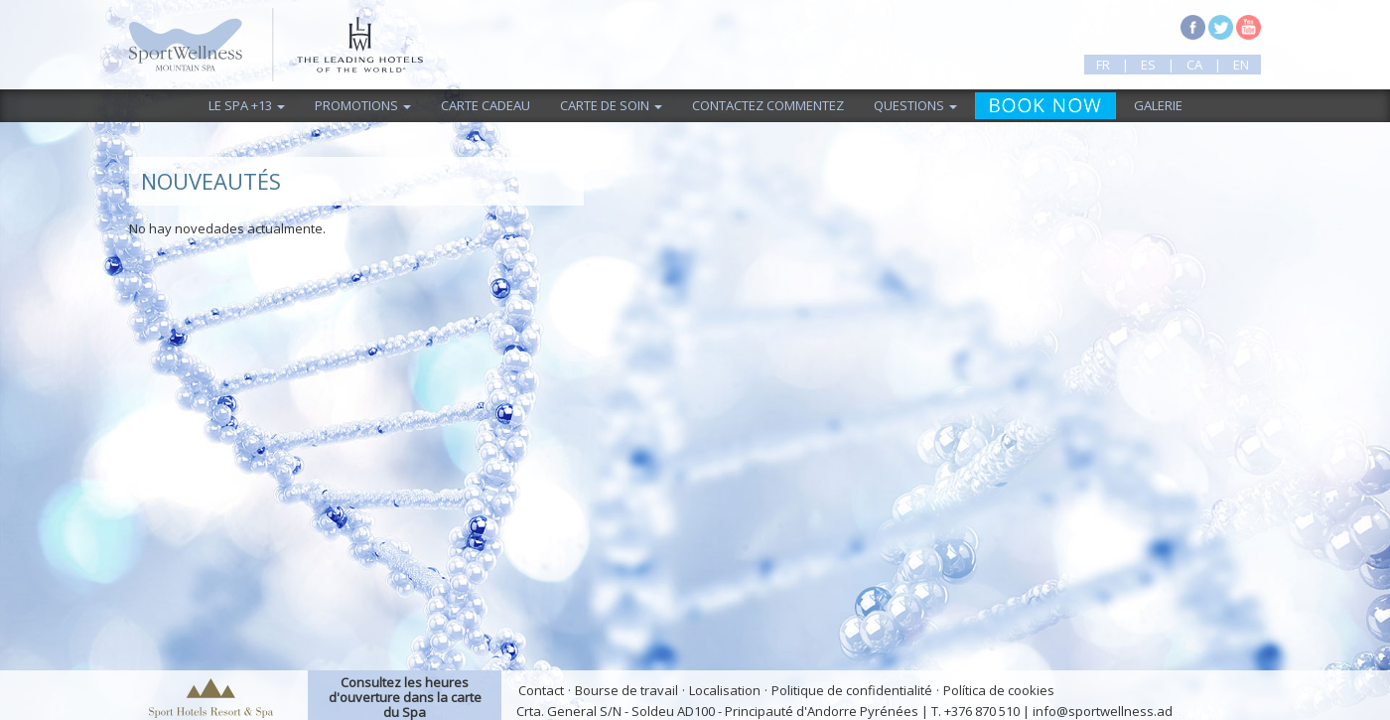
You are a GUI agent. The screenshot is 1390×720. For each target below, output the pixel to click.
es (1148, 64)
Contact (541, 690)
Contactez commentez (768, 105)
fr (1103, 64)
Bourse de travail (626, 690)
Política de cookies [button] (998, 690)
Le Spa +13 (246, 105)
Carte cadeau (485, 105)
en (1241, 64)
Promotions (363, 105)
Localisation (725, 690)
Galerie (1158, 105)
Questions (915, 105)
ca (1194, 64)
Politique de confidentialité (851, 690)
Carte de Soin (611, 105)
